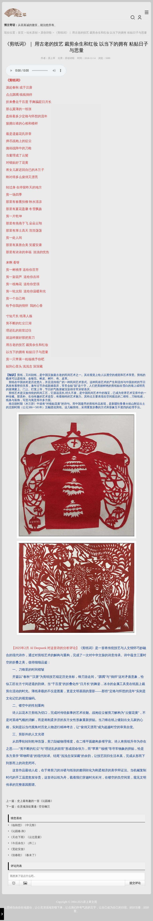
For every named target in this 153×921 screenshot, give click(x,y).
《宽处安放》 (18, 849)
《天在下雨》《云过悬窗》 (26, 837)
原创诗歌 (46, 32)
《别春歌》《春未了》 (23, 855)
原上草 (51, 58)
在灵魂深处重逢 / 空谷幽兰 (33, 806)
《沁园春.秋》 (18, 831)
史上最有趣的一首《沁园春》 (35, 801)
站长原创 (32, 32)
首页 (21, 32)
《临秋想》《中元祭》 (23, 825)
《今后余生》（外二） (23, 843)
